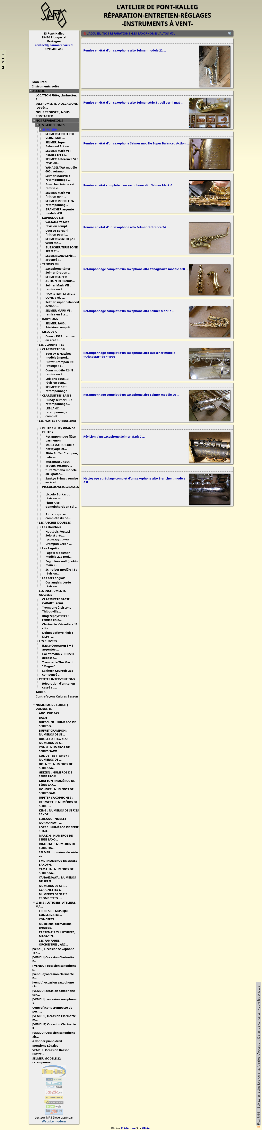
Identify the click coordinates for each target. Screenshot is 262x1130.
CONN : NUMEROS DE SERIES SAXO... (54, 749)
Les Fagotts (52, 548)
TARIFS (42, 692)
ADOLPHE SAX (50, 713)
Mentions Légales (46, 1045)
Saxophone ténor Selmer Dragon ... (59, 270)
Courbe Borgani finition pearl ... (58, 232)
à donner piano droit (49, 1041)
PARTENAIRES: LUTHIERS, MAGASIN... (57, 934)
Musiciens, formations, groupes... (55, 926)
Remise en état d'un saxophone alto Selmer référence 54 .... (126, 230)
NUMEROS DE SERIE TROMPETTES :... (53, 896)
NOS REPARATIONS (51, 120)
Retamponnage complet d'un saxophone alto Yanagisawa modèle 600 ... (135, 273)
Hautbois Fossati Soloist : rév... (57, 533)
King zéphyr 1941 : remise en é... (55, 618)
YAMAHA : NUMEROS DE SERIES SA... (56, 871)
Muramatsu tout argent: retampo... (60, 463)
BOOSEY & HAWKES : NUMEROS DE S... (53, 741)
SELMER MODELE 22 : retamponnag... (47, 1060)
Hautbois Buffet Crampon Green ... (60, 542)
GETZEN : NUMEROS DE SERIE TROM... (55, 774)
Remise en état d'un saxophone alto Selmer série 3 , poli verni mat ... (133, 104)
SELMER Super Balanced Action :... (60, 144)
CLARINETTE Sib (55, 349)
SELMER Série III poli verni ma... (60, 241)
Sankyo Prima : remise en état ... (61, 480)
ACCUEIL (40, 91)
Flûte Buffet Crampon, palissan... (61, 455)
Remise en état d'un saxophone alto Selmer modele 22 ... (124, 51)
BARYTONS (51, 319)
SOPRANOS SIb (54, 218)
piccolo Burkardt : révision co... (58, 496)
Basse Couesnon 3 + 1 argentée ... (57, 647)
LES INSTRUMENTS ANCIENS (52, 593)
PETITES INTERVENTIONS (58, 679)
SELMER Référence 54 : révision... (61, 161)
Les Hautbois (53, 527)
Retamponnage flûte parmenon (60, 438)
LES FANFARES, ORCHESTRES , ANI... (55, 942)
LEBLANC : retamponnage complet (56, 412)
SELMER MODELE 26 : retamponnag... (60, 203)
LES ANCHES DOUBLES (56, 522)
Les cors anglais (55, 578)
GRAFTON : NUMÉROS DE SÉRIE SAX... (57, 783)
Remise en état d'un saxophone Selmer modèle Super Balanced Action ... (136, 145)
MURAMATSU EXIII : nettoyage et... (59, 447)
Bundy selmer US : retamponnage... (59, 402)
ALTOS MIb (51, 129)
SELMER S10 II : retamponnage (58, 389)
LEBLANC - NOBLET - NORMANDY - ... (53, 821)
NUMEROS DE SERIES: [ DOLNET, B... (52, 707)
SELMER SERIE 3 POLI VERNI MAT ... (60, 136)
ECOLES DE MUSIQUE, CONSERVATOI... (54, 913)
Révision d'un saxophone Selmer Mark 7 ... (114, 443)
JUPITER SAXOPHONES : (57, 797)
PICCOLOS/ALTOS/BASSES (60, 488)
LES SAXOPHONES (53, 125)
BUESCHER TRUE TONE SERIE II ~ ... (61, 249)
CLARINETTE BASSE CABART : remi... (56, 601)
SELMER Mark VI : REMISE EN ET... (58, 152)
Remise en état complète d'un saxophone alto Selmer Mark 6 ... (129, 188)
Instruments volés (45, 86)
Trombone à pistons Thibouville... (56, 609)
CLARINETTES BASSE (58, 395)
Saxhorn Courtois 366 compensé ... (57, 672)
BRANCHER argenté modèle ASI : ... (59, 211)
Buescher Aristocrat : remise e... (60, 186)
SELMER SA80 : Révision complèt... (60, 325)
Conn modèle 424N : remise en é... (60, 372)
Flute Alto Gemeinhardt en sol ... (61, 506)
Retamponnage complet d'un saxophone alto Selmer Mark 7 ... (128, 315)
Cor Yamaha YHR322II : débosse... (59, 656)
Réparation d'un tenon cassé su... (58, 685)
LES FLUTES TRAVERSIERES (57, 422)
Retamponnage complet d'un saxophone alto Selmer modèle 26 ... (131, 400)
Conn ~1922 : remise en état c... (60, 338)
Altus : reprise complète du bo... (59, 516)
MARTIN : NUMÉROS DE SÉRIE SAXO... (56, 837)
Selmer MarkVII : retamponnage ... (59, 178)
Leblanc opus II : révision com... (57, 380)
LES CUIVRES (49, 641)
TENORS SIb (52, 264)
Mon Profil (39, 82)
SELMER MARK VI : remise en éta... (58, 312)
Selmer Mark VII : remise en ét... (58, 287)
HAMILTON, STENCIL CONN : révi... (60, 296)
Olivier (146, 1128)
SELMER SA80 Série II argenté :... (60, 258)
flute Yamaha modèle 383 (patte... (61, 472)
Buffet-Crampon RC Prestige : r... (59, 364)
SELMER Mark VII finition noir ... (57, 194)
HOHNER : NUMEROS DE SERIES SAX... (56, 791)
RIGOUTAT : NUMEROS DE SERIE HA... (57, 846)
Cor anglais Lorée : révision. (58, 584)
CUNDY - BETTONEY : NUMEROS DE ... (54, 757)
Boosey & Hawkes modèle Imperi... (59, 355)
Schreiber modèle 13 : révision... (61, 571)
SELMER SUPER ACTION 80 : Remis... (61, 279)
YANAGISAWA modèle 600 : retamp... (61, 169)
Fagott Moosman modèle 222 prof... (60, 555)
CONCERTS (48, 919)
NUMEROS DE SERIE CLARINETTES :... (53, 888)
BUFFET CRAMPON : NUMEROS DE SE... (53, 732)
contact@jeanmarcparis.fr (54, 45)
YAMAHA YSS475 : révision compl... (58, 224)
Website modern (54, 1121)
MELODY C (51, 332)
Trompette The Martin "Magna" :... (58, 664)
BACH (44, 718)
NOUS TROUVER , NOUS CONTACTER (53, 114)
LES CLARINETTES (53, 344)
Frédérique (128, 1128)
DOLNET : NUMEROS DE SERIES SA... (56, 766)
